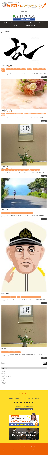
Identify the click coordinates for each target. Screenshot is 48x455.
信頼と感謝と (5, 293)
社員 (34, 68)
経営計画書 (38, 170)
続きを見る (43, 76)
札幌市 (28, 68)
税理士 (44, 113)
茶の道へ (4, 348)
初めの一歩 (4, 167)
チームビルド (4, 170)
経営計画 (3, 115)
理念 (31, 68)
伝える (7, 68)
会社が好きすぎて (6, 110)
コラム (3, 373)
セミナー (4, 375)
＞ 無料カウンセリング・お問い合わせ (24, 409)
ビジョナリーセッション (7, 376)
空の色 (3, 70)
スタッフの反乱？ (6, 65)
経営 (34, 170)
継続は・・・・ (6, 209)
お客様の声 (4, 371)
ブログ (7, 66)
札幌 (25, 68)
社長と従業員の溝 (43, 68)
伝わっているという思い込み (14, 68)
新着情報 (10, 66)
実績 (3, 380)
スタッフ (3, 68)
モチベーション (8, 113)
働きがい (21, 113)
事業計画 (17, 113)
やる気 (13, 113)
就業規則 (21, 68)
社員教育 (37, 68)
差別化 (28, 113)
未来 (31, 113)
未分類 (3, 383)
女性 (25, 113)
